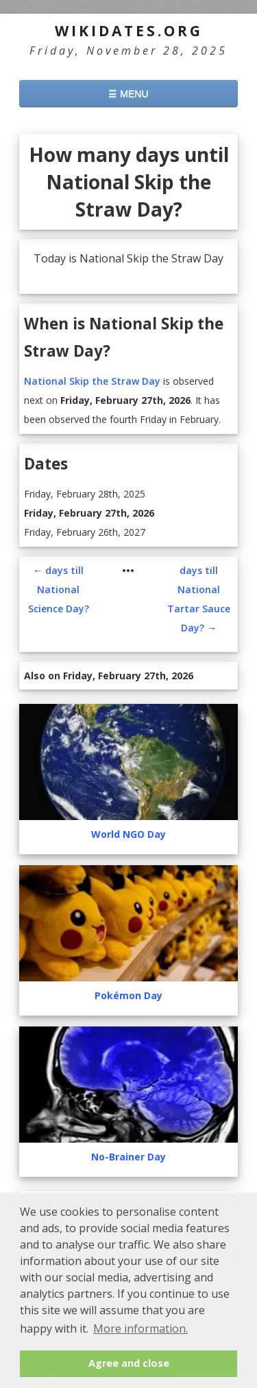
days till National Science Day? (58, 589)
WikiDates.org (129, 30)
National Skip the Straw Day (92, 381)
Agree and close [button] (128, 1363)
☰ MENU (128, 93)
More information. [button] (140, 1328)
